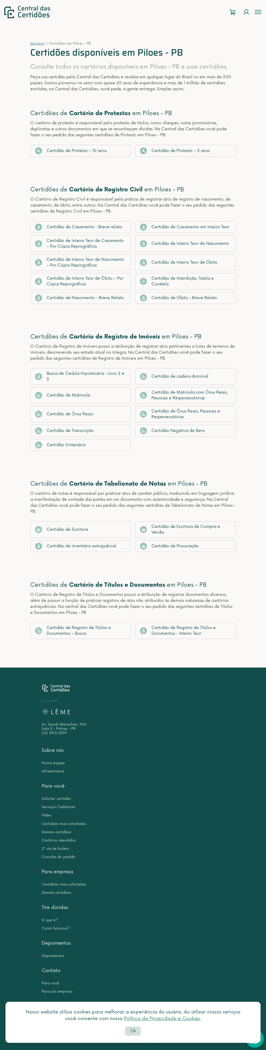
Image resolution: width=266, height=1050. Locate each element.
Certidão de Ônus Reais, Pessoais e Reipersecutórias (180, 414)
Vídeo (47, 815)
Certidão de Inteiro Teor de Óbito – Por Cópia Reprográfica (79, 281)
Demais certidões (56, 832)
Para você (53, 786)
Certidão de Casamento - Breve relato (78, 227)
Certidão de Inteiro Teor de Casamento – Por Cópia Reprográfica (79, 243)
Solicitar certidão (56, 799)
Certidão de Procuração (169, 546)
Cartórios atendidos (59, 840)
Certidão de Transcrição (64, 430)
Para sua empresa (57, 991)
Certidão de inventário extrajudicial (75, 546)
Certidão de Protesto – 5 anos (175, 150)
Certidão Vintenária (60, 445)
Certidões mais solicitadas (64, 824)
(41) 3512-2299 (54, 733)
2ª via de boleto (55, 849)
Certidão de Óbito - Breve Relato (178, 297)
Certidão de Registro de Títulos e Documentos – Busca (73, 630)
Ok (133, 1031)
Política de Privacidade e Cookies (162, 1018)
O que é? (50, 920)
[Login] (246, 12)
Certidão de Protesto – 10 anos (71, 150)
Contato (51, 970)
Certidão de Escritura (61, 529)
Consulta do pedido (58, 857)
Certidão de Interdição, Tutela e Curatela (177, 281)
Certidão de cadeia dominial (174, 376)
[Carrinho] (232, 12)
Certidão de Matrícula (62, 395)
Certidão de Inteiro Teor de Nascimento (184, 243)
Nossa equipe (53, 763)
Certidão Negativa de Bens (172, 430)
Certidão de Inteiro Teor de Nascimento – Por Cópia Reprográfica (79, 262)
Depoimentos (56, 943)
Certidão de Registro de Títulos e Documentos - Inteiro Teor (178, 630)
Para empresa (57, 872)
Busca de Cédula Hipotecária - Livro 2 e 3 (79, 376)
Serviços (37, 43)
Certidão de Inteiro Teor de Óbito (178, 262)
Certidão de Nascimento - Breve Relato (79, 297)
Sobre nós (53, 750)
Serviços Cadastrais (58, 807)
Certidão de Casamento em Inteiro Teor (184, 227)
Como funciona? (55, 928)
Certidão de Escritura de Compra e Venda (180, 529)
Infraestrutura (53, 771)
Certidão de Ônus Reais (64, 414)
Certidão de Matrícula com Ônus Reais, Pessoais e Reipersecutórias (184, 395)
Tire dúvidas (55, 907)
